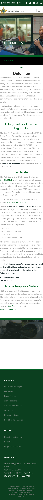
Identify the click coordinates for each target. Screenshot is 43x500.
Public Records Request (13, 386)
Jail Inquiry (8, 391)
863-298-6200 (9, 3)
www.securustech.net (8, 309)
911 (20, 3)
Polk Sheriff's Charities (13, 420)
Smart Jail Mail (6, 180)
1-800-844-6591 (13, 306)
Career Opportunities (13, 405)
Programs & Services (12, 446)
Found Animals (10, 396)
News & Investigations (13, 437)
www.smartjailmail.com (16, 202)
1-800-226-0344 (23, 476)
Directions (29, 473)
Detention (23, 60)
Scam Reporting (10, 401)
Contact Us (8, 410)
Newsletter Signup (11, 415)
